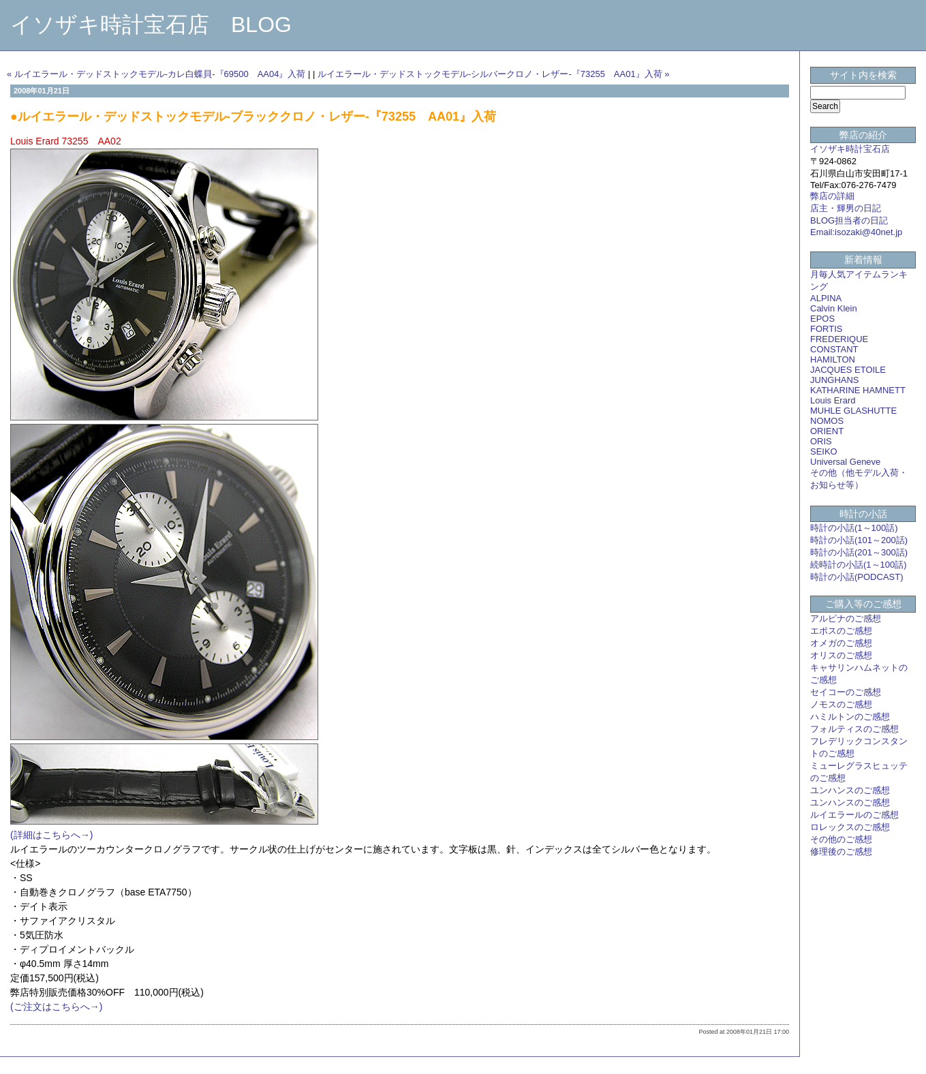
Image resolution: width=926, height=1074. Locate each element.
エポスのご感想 (841, 631)
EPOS (822, 318)
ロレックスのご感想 (850, 827)
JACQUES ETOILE (848, 370)
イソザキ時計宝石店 (850, 149)
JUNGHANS (834, 380)
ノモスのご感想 (841, 704)
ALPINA (826, 298)
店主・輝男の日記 (845, 208)
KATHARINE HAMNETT (858, 390)
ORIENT (827, 431)
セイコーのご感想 (845, 692)
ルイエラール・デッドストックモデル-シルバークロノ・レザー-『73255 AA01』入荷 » (493, 74)
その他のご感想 (841, 839)
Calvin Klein (833, 308)
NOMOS (827, 421)
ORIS (821, 441)
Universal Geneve (845, 462)
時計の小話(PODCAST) (857, 577)
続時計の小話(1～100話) (858, 564)
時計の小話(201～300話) (859, 552)
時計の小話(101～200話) (859, 540)
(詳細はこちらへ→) (51, 834)
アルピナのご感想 (845, 618)
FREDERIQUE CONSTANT (839, 344)
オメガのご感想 (841, 643)
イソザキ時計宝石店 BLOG (151, 24)
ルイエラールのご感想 (854, 815)
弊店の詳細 (832, 196)
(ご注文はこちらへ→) (56, 1006)
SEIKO (823, 451)
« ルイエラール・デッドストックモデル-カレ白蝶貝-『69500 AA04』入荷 (156, 74)
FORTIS (826, 329)
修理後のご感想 (841, 851)
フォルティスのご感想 (854, 729)
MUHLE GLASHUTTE (853, 410)
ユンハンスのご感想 (850, 790)
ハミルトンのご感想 (850, 716)
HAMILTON (832, 359)
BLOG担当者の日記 (849, 220)
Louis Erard (832, 400)
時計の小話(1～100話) (854, 528)
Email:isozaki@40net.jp (856, 232)
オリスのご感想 (841, 655)
